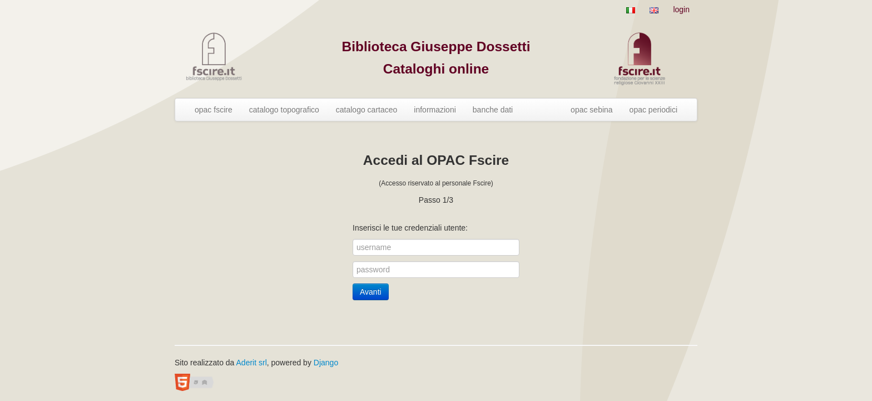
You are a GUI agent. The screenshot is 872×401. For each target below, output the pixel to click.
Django (326, 362)
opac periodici (653, 109)
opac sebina (592, 109)
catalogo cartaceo (367, 109)
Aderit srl (251, 362)
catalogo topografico (284, 109)
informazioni (434, 109)
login (681, 9)
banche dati (493, 109)
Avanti (371, 291)
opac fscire (213, 109)
